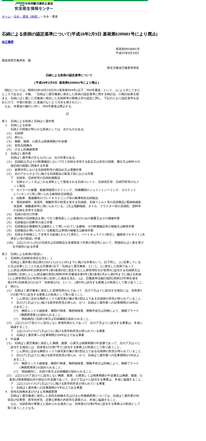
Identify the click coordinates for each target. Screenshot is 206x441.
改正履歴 (7, 42)
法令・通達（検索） (27, 16)
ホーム (6, 16)
